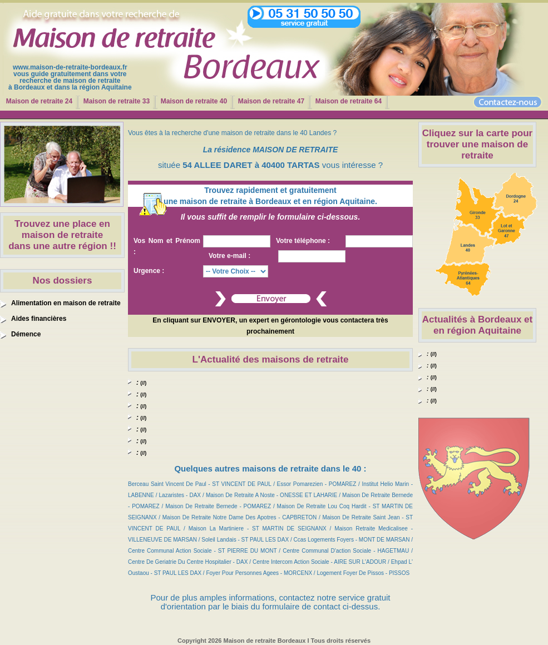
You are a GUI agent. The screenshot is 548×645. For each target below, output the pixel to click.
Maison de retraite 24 (39, 101)
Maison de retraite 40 (194, 101)
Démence (26, 334)
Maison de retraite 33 (116, 101)
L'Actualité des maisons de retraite (270, 359)
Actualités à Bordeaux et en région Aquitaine (477, 325)
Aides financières (38, 318)
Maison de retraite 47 (271, 101)
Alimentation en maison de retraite (66, 303)
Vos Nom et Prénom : (167, 246)
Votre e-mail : (229, 256)
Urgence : (149, 271)
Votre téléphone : (303, 241)
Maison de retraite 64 (348, 101)
